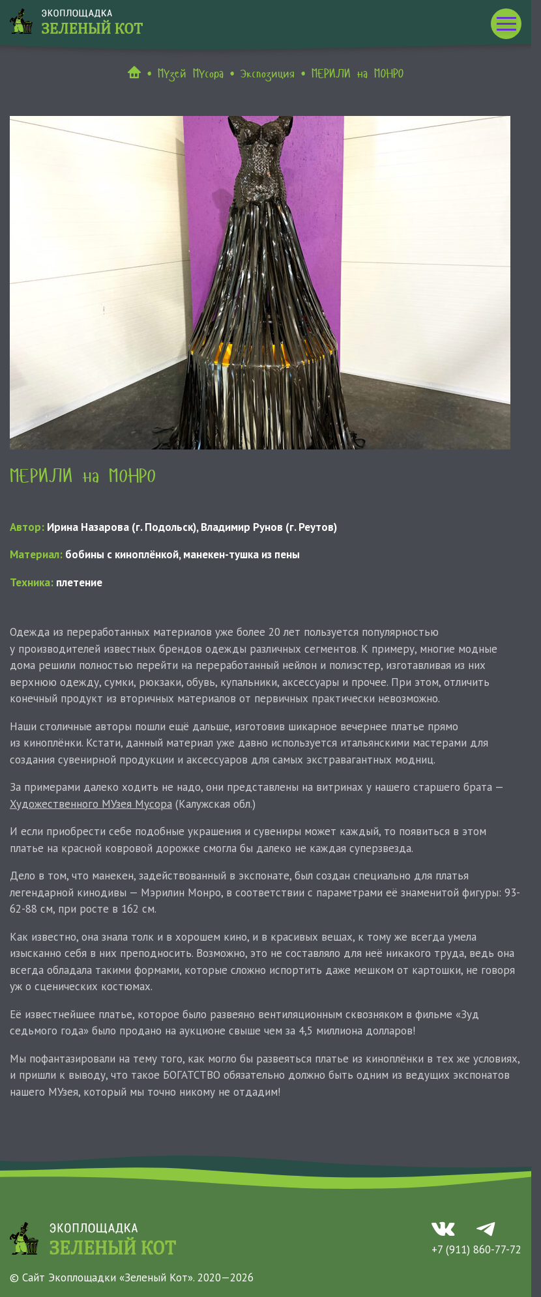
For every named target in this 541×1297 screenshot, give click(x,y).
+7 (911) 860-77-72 (476, 1249)
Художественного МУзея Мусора (91, 804)
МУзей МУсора (191, 73)
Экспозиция (267, 73)
